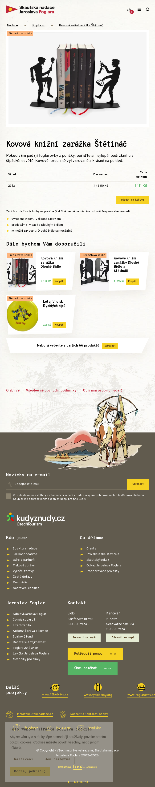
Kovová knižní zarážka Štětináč (81, 26)
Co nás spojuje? (24, 620)
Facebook (31, 728)
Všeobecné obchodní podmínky (51, 390)
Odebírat (138, 484)
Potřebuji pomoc (95, 654)
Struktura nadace (25, 549)
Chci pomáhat (92, 668)
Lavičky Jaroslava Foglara (31, 654)
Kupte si (38, 26)
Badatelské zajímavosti (29, 642)
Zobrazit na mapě (84, 637)
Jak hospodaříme (25, 554)
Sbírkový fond (23, 637)
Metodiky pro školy (26, 659)
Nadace (12, 26)
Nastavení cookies (26, 588)
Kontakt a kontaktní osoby (89, 714)
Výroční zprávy (23, 571)
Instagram (63, 728)
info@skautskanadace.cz (35, 714)
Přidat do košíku (132, 200)
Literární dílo (22, 625)
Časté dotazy (22, 577)
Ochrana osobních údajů (102, 390)
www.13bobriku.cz (55, 695)
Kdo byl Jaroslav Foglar (29, 614)
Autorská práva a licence (30, 631)
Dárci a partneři (24, 560)
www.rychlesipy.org (98, 695)
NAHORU (77, 782)
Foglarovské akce (25, 648)
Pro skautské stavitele (102, 554)
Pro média (20, 583)
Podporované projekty (102, 571)
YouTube (94, 728)
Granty (91, 549)
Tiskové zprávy (24, 566)
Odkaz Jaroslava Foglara (103, 566)
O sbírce (13, 390)
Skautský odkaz (97, 560)
